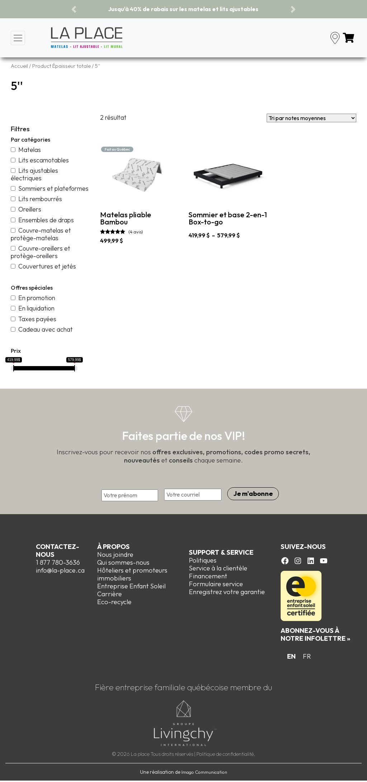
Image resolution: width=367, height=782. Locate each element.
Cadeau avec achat (42, 329)
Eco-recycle (114, 602)
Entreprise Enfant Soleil (131, 586)
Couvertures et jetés (43, 266)
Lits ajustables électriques (34, 174)
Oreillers (26, 209)
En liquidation (32, 308)
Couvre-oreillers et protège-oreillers (40, 252)
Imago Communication (204, 772)
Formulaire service (216, 584)
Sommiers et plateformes (50, 188)
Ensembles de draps (42, 220)
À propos (113, 546)
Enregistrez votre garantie (227, 592)
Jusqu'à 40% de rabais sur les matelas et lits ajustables (183, 9)
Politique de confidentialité (225, 754)
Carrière (109, 594)
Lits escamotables (40, 160)
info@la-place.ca (60, 570)
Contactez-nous (57, 550)
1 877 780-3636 (58, 562)
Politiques (202, 560)
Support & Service (221, 552)
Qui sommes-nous (123, 562)
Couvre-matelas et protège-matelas (41, 234)
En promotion (33, 298)
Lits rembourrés (36, 199)
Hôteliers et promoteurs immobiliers (132, 574)
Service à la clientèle (218, 568)
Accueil (19, 65)
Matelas (26, 149)
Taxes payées (33, 319)
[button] (73, 9)
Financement (208, 576)
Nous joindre (115, 554)
